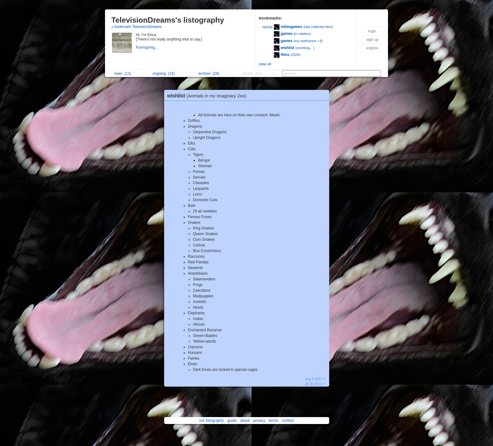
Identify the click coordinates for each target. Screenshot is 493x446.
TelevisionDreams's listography (167, 20)
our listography (211, 420)
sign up (372, 39)
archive (208, 73)
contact (288, 420)
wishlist (208, 95)
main (122, 73)
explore (372, 48)
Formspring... (147, 47)
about (245, 420)
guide (231, 420)
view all (265, 64)
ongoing (163, 73)
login (372, 31)
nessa (268, 27)
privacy (259, 420)
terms (273, 420)
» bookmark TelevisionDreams (136, 27)
